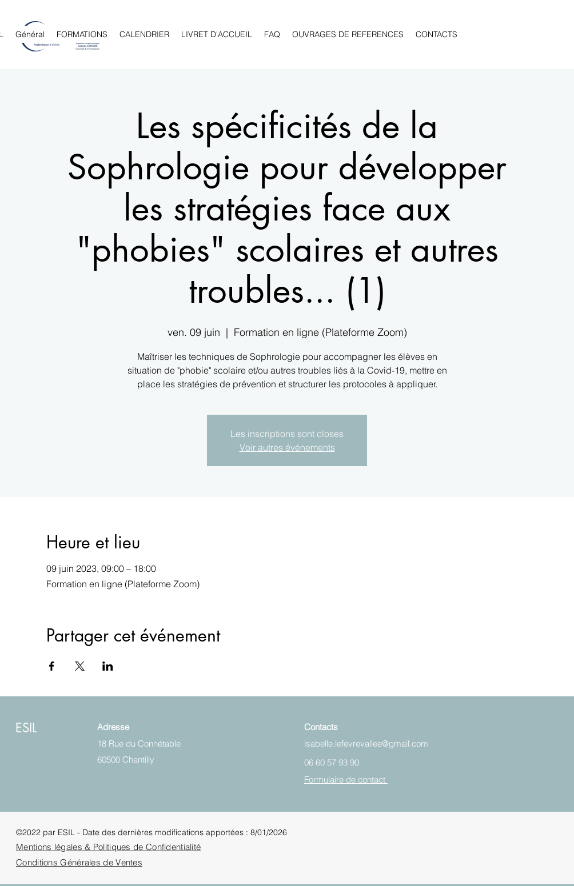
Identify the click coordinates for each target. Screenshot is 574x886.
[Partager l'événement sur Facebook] (51, 666)
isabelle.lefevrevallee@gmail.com (366, 743)
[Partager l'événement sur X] (79, 666)
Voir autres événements (287, 447)
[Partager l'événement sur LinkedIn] (107, 666)
